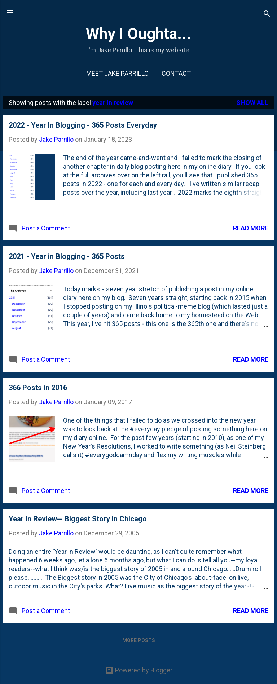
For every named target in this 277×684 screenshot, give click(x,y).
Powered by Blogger (138, 670)
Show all (252, 102)
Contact (176, 73)
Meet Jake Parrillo (117, 73)
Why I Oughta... (138, 34)
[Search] (267, 15)
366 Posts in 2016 (38, 387)
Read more (250, 228)
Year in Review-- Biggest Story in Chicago (78, 519)
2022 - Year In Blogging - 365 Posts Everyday (83, 125)
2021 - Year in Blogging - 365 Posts (67, 256)
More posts (138, 640)
